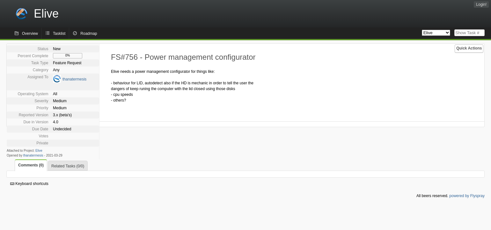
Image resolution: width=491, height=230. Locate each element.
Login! (481, 4)
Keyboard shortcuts (29, 183)
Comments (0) (31, 165)
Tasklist (59, 33)
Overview (30, 33)
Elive (38, 150)
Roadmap (88, 33)
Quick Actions (469, 48)
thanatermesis (74, 79)
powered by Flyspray (467, 196)
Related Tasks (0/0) (67, 166)
